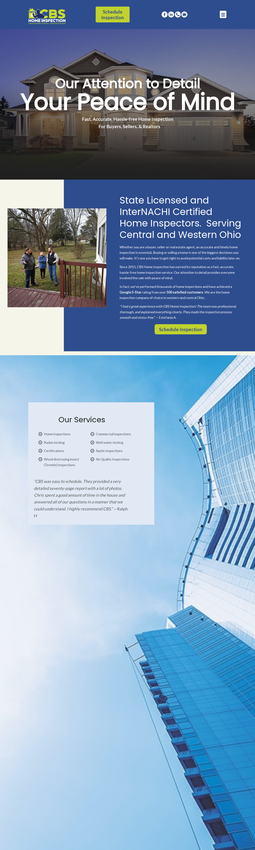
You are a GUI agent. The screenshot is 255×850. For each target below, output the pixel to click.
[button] (165, 14)
